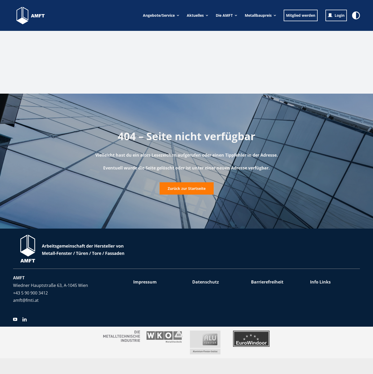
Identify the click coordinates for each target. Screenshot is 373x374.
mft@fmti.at (27, 300)
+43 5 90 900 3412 (30, 293)
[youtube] (15, 319)
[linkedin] (24, 319)
